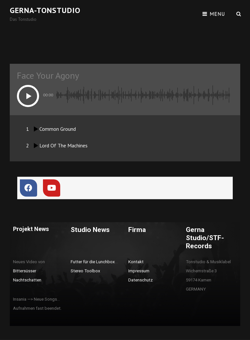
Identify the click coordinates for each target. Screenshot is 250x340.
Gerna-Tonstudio (45, 10)
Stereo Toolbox (85, 270)
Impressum (138, 270)
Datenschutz (140, 280)
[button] (28, 96)
